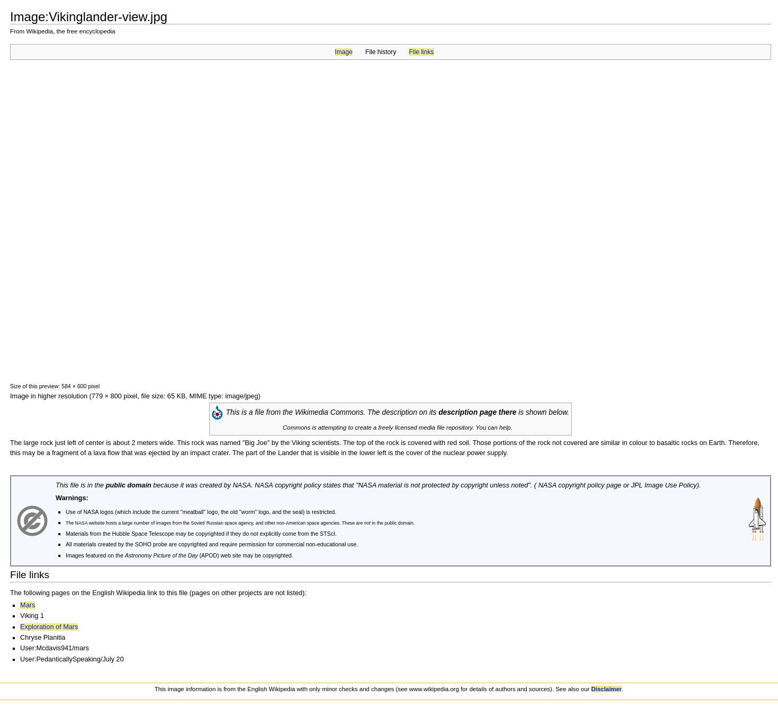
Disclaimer (606, 689)
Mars (27, 605)
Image (343, 52)
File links (421, 52)
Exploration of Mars (49, 627)
